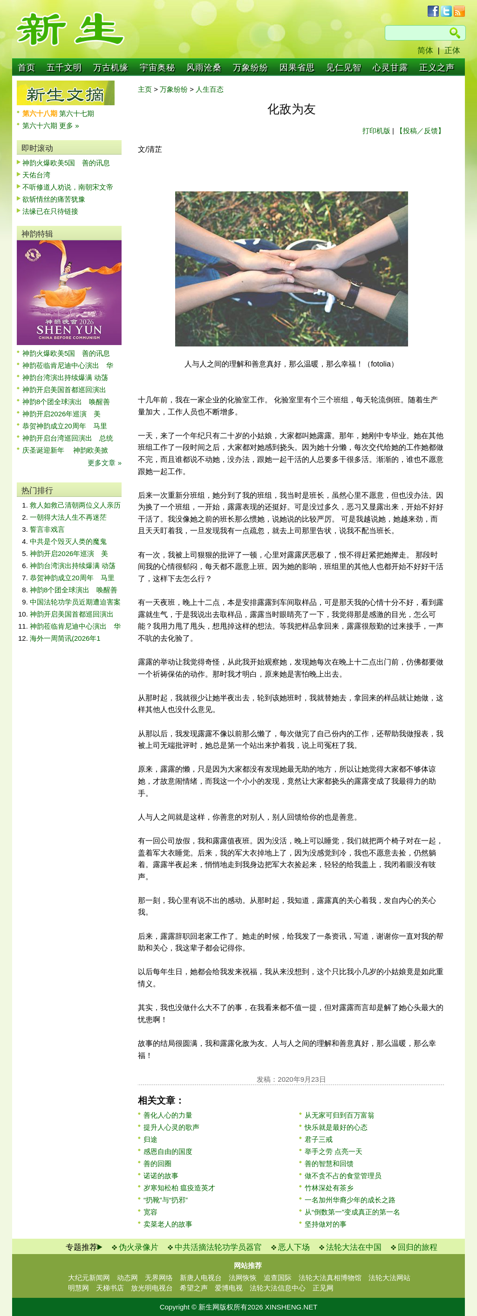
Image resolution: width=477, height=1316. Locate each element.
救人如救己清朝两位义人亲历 (75, 505)
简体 (425, 50)
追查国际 (278, 1278)
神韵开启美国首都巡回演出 (67, 389)
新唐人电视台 (201, 1278)
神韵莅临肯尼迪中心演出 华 (67, 365)
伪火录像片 (138, 1247)
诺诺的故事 (160, 1176)
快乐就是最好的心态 (336, 1127)
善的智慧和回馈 (329, 1163)
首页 (26, 67)
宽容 (150, 1212)
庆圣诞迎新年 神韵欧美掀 (65, 450)
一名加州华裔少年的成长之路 (350, 1200)
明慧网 (78, 1288)
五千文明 (64, 67)
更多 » (69, 125)
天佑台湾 (36, 175)
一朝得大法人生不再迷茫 (68, 517)
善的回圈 (157, 1163)
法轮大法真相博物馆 (330, 1278)
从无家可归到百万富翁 (340, 1115)
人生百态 (210, 89)
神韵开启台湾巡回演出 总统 (67, 438)
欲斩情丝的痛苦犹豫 (53, 199)
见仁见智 (343, 67)
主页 (145, 89)
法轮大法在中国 (354, 1247)
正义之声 (437, 67)
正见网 (323, 1288)
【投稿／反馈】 (420, 131)
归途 (150, 1139)
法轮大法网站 (389, 1278)
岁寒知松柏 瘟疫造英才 (179, 1188)
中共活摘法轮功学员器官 (218, 1247)
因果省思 (297, 67)
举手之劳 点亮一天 (333, 1151)
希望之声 (194, 1288)
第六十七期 (76, 113)
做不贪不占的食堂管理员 (343, 1176)
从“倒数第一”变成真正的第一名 (352, 1212)
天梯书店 (110, 1288)
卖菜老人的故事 (167, 1224)
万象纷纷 (250, 67)
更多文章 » (105, 463)
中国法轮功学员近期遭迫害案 (75, 602)
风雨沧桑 (204, 67)
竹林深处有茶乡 (329, 1188)
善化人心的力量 (167, 1115)
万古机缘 (111, 67)
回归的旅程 (417, 1247)
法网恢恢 (243, 1278)
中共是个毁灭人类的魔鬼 (68, 541)
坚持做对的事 (326, 1224)
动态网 (127, 1278)
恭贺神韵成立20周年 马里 (64, 426)
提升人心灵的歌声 (171, 1127)
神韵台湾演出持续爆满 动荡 (65, 377)
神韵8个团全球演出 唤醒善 (66, 402)
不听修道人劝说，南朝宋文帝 (67, 187)
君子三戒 (319, 1139)
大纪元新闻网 (89, 1278)
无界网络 (159, 1278)
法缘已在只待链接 (50, 211)
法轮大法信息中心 (278, 1288)
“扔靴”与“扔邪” (165, 1200)
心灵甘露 (390, 67)
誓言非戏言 (47, 529)
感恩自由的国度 (167, 1151)
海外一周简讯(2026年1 (65, 638)
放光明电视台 (152, 1288)
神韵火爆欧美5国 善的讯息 (66, 163)
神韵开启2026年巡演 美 (61, 414)
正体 (452, 50)
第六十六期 (40, 125)
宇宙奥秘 (157, 67)
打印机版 (376, 131)
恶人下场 (294, 1247)
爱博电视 (229, 1288)
